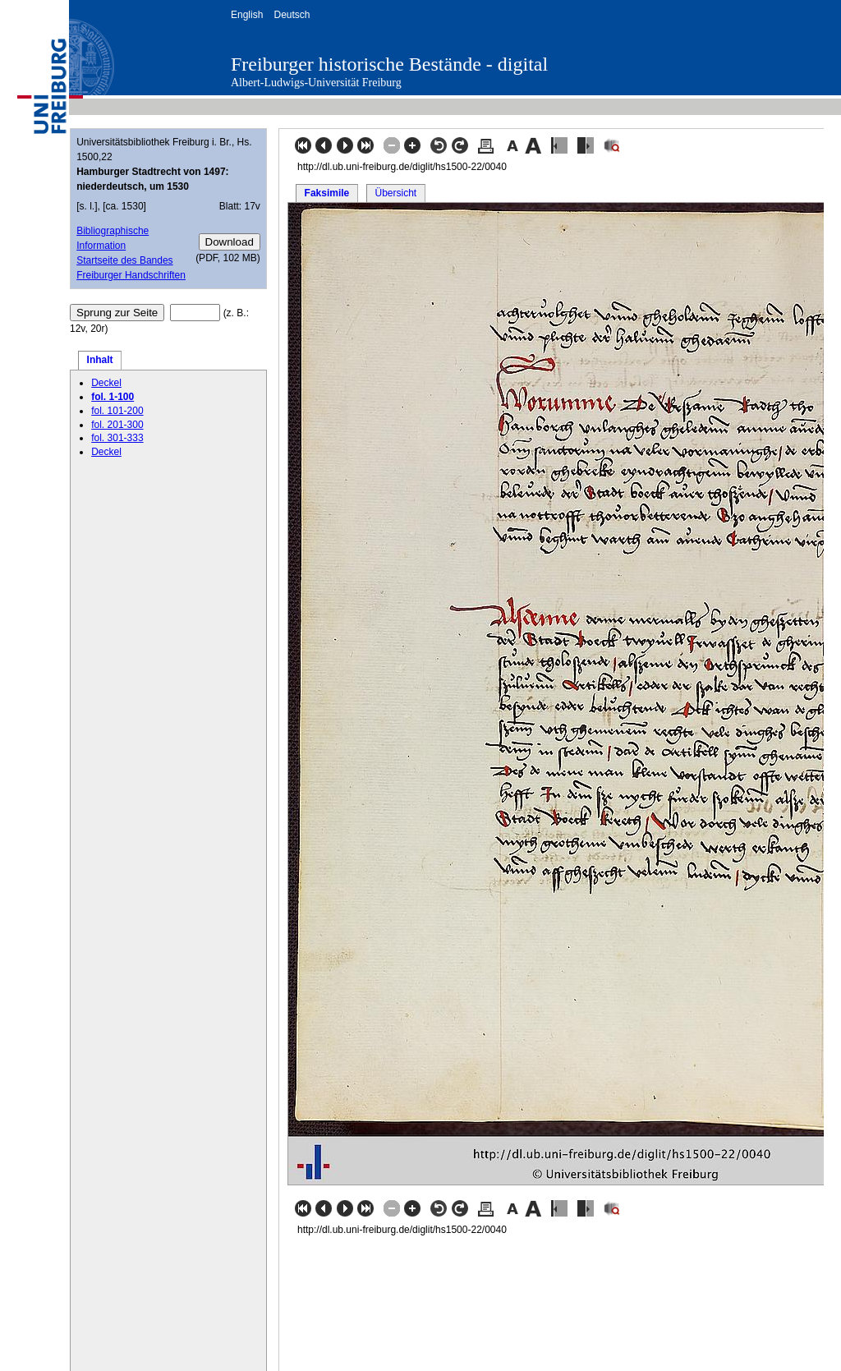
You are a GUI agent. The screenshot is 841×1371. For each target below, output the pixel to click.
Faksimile (327, 193)
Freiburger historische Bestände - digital (389, 64)
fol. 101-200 (117, 410)
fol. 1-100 (112, 397)
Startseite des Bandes (124, 260)
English (247, 15)
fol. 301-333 (117, 438)
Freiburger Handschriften (131, 275)
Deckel (106, 383)
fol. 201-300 (117, 424)
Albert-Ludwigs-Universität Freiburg (316, 82)
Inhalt (100, 360)
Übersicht (395, 193)
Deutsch (291, 15)
